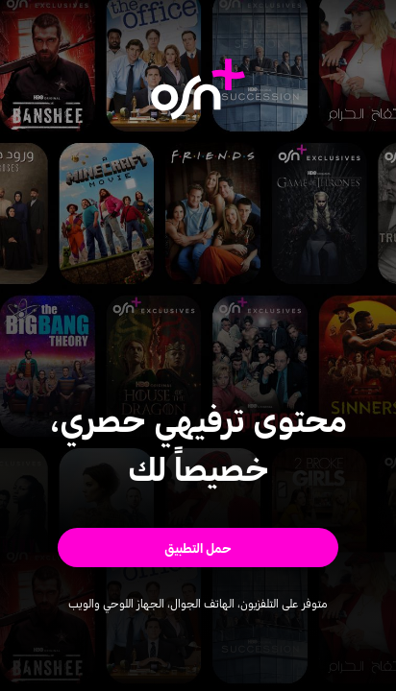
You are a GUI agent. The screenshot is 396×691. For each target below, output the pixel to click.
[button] (197, 547)
